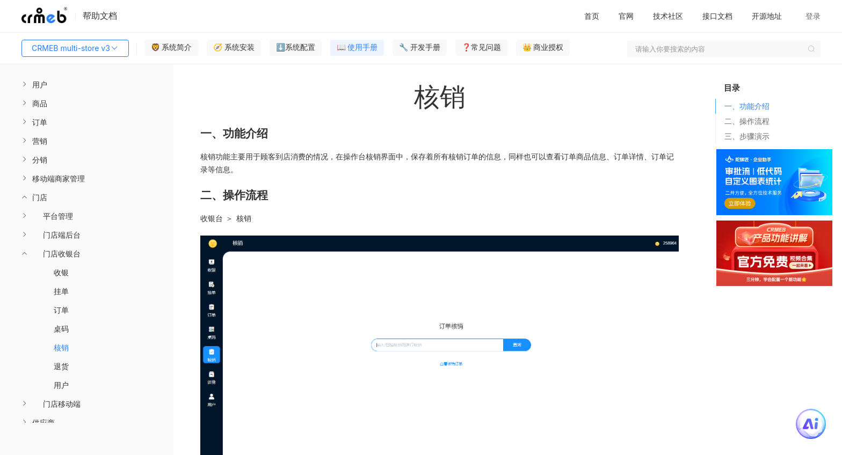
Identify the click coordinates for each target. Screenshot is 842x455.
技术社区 (668, 15)
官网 (626, 15)
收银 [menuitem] (61, 272)
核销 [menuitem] (61, 347)
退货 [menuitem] (61, 366)
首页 (591, 15)
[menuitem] (86, 84)
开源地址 (767, 15)
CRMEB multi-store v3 (75, 48)
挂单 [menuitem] (61, 291)
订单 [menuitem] (61, 309)
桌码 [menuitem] (61, 328)
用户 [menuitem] (61, 385)
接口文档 (717, 15)
